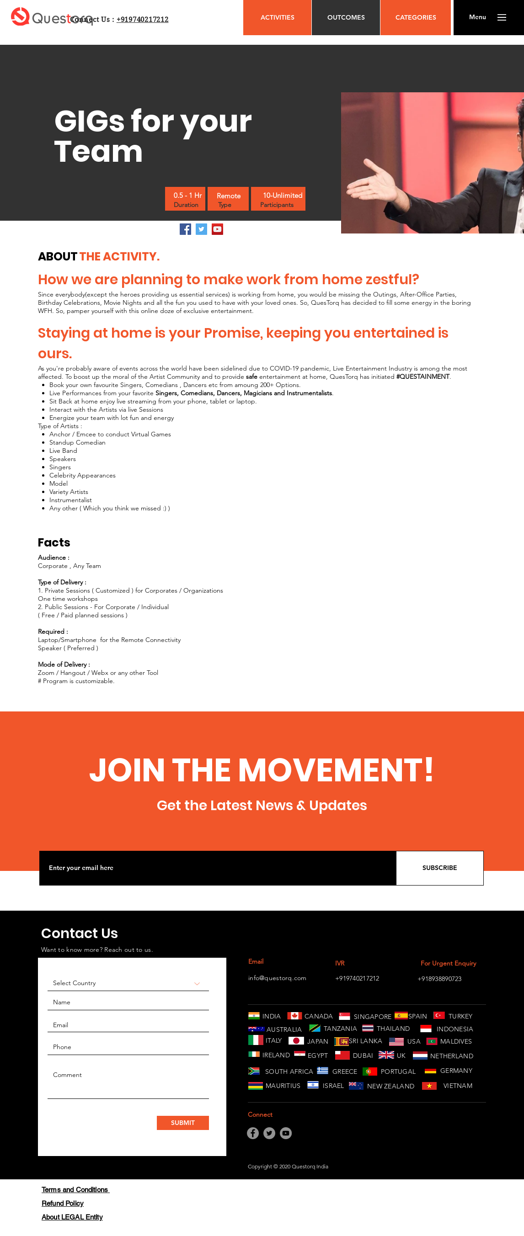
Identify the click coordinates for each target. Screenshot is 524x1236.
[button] (477, 17)
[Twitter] (201, 229)
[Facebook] (185, 229)
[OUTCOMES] (346, 17)
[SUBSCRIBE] (440, 868)
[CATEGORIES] (415, 17)
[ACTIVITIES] (277, 17)
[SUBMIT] (183, 1123)
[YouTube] (217, 229)
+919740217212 (143, 20)
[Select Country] (128, 983)
